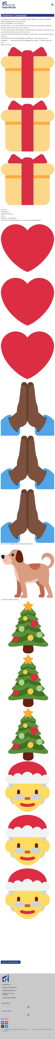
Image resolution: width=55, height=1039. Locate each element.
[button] (28, 1007)
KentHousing (8, 1029)
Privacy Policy (26, 1029)
